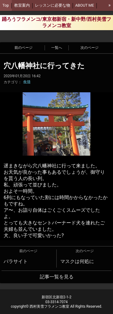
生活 (26, 82)
